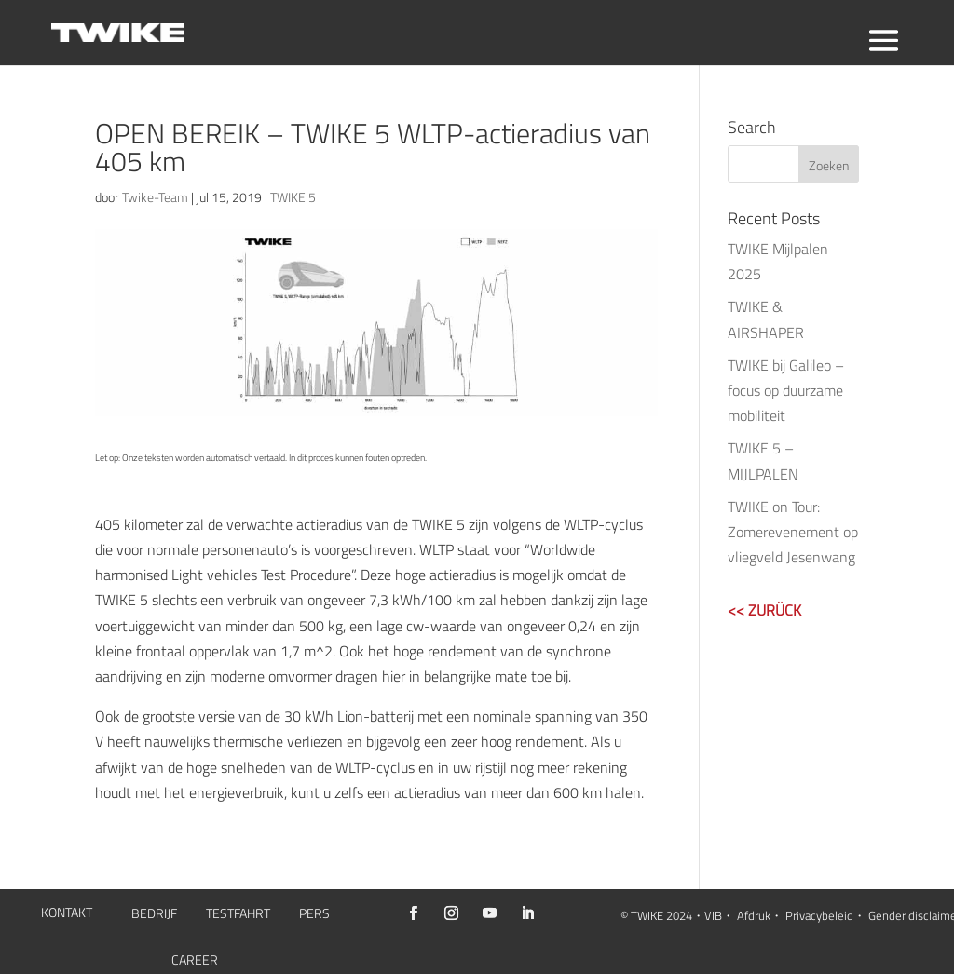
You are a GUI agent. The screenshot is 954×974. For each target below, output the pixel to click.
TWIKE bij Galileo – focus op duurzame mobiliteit (786, 390)
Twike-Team (155, 197)
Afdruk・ (760, 915)
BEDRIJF (154, 915)
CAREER (194, 961)
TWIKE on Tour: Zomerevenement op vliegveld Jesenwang (793, 531)
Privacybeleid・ (825, 915)
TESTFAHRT (238, 915)
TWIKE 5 (293, 197)
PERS (314, 915)
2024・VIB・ (700, 915)
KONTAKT (66, 914)
